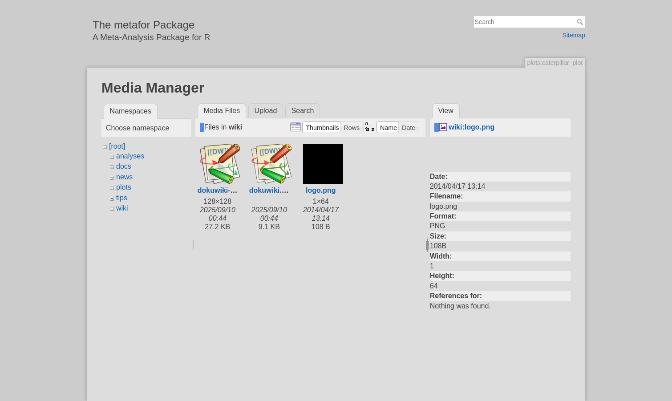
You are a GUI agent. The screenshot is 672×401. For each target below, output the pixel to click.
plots (123, 187)
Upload (266, 110)
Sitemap (574, 35)
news (124, 177)
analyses (130, 156)
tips (121, 198)
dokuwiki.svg (271, 190)
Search (581, 22)
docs (123, 166)
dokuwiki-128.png (227, 190)
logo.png (321, 190)
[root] (117, 146)
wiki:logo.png (471, 127)
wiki (122, 208)
